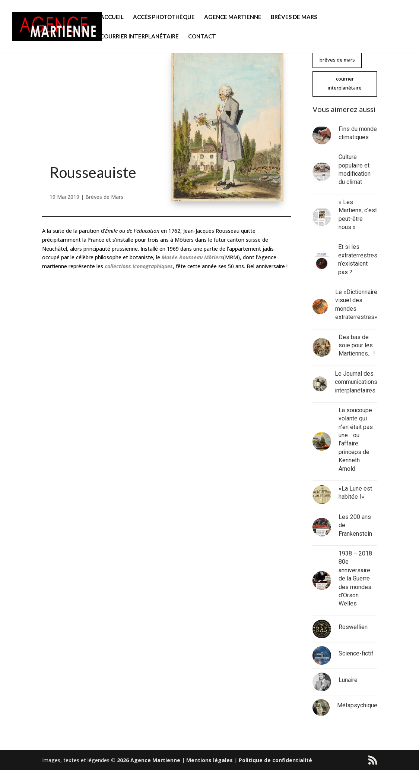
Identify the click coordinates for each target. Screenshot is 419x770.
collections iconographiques (139, 266)
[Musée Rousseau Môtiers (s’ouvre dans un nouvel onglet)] (192, 257)
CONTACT (202, 37)
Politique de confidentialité (275, 760)
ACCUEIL (112, 17)
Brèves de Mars (104, 196)
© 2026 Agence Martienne (145, 760)
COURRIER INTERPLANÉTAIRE (139, 37)
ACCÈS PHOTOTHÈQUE (164, 17)
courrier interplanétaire (345, 83)
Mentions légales (209, 760)
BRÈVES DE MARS (294, 17)
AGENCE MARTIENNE (232, 17)
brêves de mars (337, 59)
